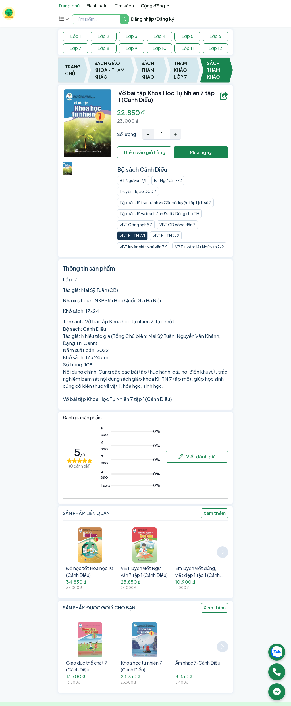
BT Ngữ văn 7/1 (133, 180)
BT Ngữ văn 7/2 (168, 180)
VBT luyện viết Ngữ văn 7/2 (199, 246)
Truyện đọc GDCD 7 (138, 191)
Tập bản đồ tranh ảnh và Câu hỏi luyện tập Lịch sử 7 (165, 202)
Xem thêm (214, 513)
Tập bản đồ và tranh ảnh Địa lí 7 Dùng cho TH (159, 213)
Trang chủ (69, 5)
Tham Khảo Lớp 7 (180, 70)
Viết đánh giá (197, 457)
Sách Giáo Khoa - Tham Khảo (109, 70)
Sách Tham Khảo (147, 70)
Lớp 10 (160, 48)
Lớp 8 (103, 48)
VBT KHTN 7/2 (166, 235)
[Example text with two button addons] (96, 19)
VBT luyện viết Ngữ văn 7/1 (144, 246)
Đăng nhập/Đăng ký (152, 19)
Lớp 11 (187, 48)
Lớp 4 (159, 36)
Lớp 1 (75, 36)
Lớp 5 (188, 36)
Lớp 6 (215, 36)
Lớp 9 (131, 48)
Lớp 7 (75, 48)
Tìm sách (124, 5)
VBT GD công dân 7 (177, 224)
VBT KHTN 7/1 (132, 235)
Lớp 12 (215, 48)
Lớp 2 (103, 36)
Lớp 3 (131, 36)
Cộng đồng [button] (153, 5)
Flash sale (97, 5)
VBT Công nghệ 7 (136, 224)
